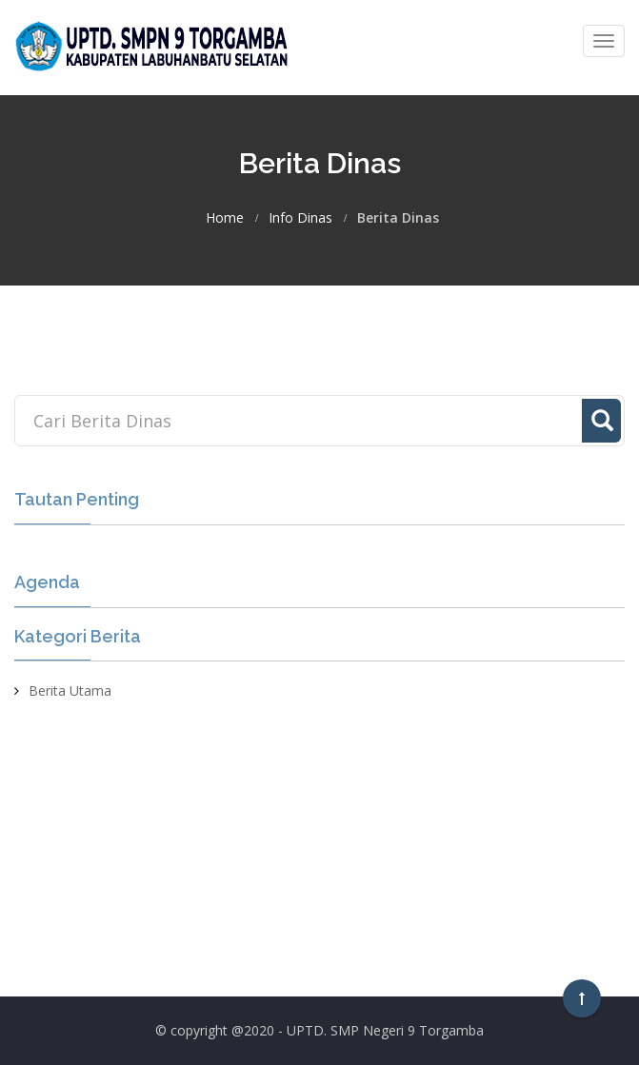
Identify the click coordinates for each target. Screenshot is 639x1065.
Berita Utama (70, 690)
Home (225, 218)
